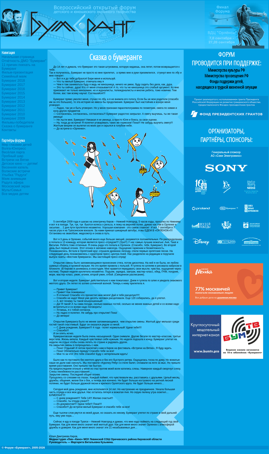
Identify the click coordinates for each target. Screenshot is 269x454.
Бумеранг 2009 (13, 118)
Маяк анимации (14, 178)
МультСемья (11, 190)
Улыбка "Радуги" (14, 175)
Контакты (9, 130)
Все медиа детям (15, 194)
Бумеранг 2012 (13, 106)
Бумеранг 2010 (13, 114)
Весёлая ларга (13, 152)
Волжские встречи (16, 171)
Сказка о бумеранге (17, 126)
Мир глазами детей (17, 144)
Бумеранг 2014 (13, 97)
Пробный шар (12, 156)
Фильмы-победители (18, 122)
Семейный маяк (14, 76)
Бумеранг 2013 (13, 101)
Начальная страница (18, 57)
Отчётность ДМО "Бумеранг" (24, 61)
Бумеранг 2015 (13, 93)
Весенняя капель (15, 167)
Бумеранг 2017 (13, 85)
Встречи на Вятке (15, 160)
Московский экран (16, 186)
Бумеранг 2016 (13, 89)
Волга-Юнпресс (14, 148)
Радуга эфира (12, 182)
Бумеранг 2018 (13, 80)
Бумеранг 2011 (13, 110)
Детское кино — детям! (20, 163)
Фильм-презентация (17, 72)
